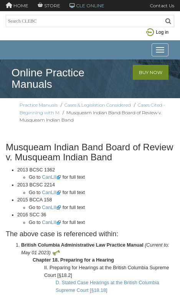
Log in (157, 32)
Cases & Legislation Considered (97, 105)
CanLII (49, 177)
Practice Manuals (39, 105)
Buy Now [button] (150, 72)
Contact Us (162, 5)
